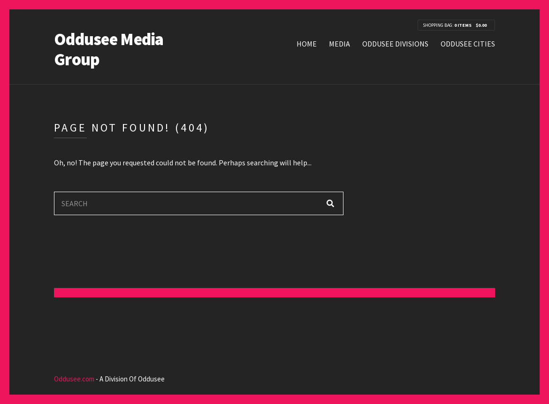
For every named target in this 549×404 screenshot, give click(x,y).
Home (307, 43)
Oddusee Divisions (395, 43)
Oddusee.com (74, 378)
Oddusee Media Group (109, 49)
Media (339, 43)
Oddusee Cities (468, 43)
